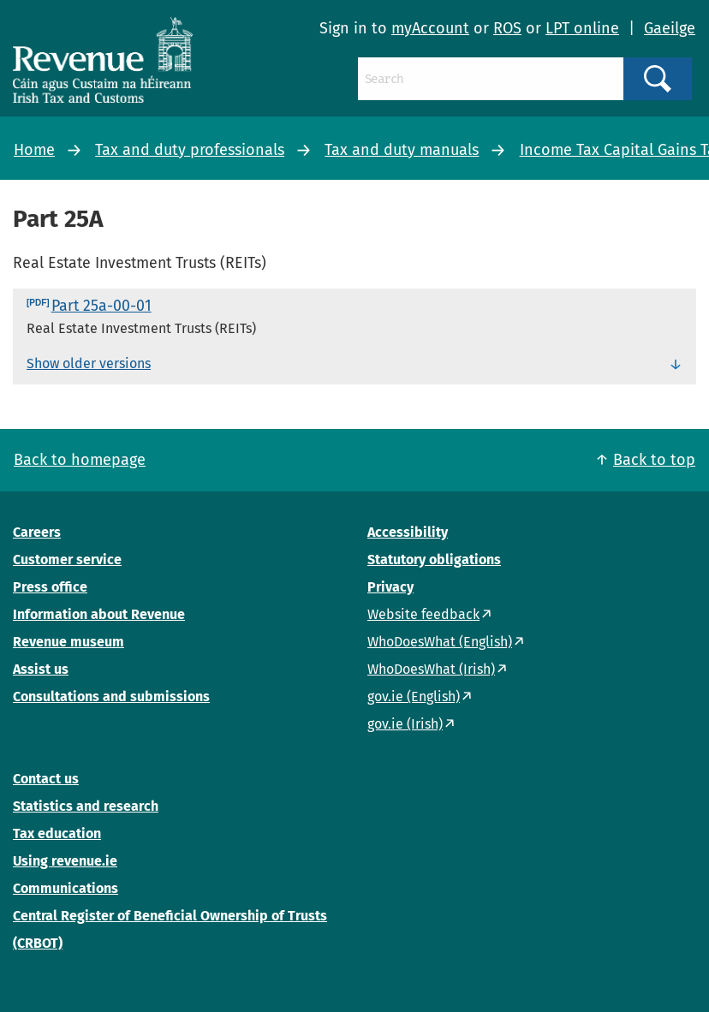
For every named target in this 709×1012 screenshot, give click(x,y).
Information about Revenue (99, 614)
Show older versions (89, 363)
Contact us (46, 779)
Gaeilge (669, 28)
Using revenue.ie (65, 861)
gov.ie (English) (413, 696)
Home (34, 149)
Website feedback (423, 614)
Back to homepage (80, 459)
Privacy (390, 587)
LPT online (582, 28)
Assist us (41, 669)
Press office (50, 587)
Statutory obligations (434, 559)
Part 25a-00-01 (101, 305)
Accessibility (407, 532)
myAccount (430, 28)
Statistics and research (85, 806)
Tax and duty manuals (402, 149)
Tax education (57, 833)
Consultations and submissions (111, 696)
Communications (65, 888)
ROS (507, 28)
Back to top (654, 459)
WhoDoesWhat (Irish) (431, 669)
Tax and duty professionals (189, 149)
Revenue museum (68, 642)
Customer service (67, 559)
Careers (37, 532)
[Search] (490, 78)
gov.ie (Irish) (405, 724)
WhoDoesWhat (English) (439, 642)
